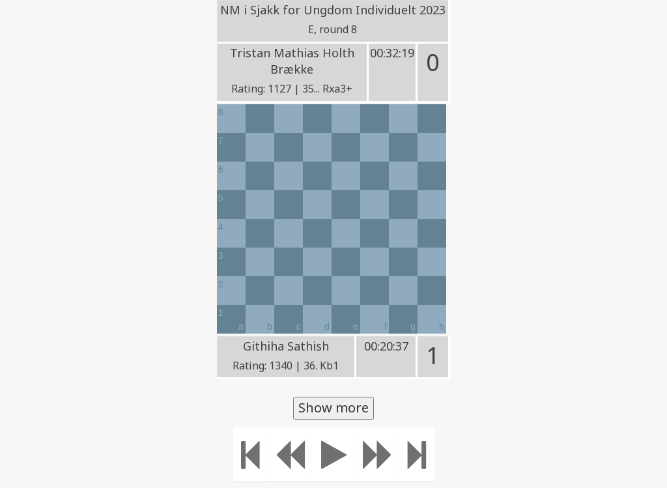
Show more (333, 407)
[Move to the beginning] (250, 454)
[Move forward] (378, 454)
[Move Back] (290, 454)
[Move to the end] (417, 454)
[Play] (334, 454)
